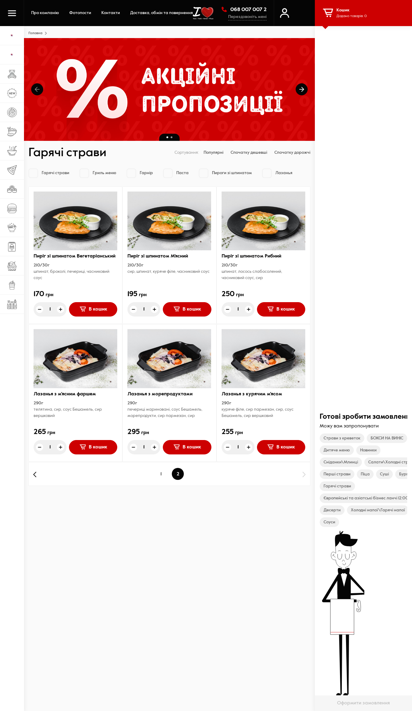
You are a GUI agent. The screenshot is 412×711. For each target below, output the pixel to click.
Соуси (329, 522)
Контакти (110, 13)
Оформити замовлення (363, 703)
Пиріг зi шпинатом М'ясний (157, 256)
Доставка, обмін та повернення (161, 13)
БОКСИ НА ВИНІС (387, 438)
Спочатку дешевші (249, 152)
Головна (35, 33)
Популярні (213, 152)
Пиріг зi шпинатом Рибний (251, 256)
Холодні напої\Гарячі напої (378, 510)
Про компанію (45, 13)
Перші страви (337, 474)
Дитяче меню (337, 450)
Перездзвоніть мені (247, 17)
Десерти (332, 510)
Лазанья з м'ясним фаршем (65, 394)
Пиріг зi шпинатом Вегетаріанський (74, 256)
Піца (365, 474)
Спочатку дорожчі (292, 152)
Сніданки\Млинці (341, 462)
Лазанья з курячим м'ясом (252, 394)
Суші (384, 474)
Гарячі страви (337, 486)
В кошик (93, 309)
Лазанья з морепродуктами (160, 394)
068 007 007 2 (244, 9)
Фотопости (80, 13)
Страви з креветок (342, 438)
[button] (37, 89)
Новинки (368, 450)
